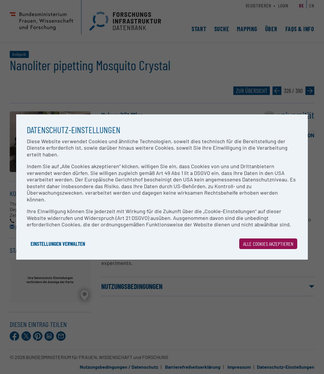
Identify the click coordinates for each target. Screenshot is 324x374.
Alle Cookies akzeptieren (268, 244)
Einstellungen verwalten (58, 244)
